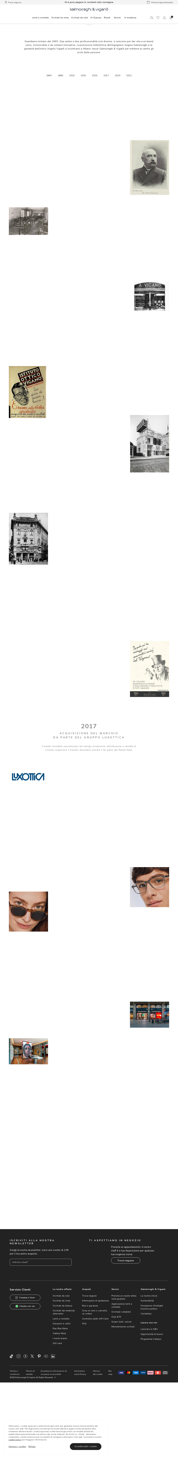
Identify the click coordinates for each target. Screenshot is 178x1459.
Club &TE (116, 1383)
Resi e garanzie (90, 1372)
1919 (71, 146)
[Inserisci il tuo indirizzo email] (40, 1329)
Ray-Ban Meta (60, 1395)
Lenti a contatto (61, 1385)
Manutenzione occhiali (123, 1393)
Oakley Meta (59, 1400)
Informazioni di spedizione (95, 1367)
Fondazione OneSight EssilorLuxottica (152, 1374)
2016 (94, 146)
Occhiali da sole (61, 1362)
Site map (110, 1439)
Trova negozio (13, 2)
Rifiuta (31, 1446)
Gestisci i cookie (17, 1446)
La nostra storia (149, 1362)
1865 (49, 146)
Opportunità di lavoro (152, 1400)
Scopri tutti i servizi (121, 1388)
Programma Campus (151, 1405)
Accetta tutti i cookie (85, 1446)
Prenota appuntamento (160, 2)
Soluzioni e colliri (62, 1390)
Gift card (57, 1410)
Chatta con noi (25, 1373)
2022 (129, 146)
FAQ (84, 1390)
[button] (170, 17)
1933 (83, 146)
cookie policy (15, 1440)
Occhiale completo (121, 1378)
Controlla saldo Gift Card (95, 1385)
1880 (60, 146)
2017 (106, 146)
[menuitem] (40, 17)
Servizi (117, 17)
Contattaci (146, 1380)
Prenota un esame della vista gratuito (123, 1364)
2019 (117, 146)
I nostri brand (60, 1405)
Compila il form (25, 1364)
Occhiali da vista (61, 1367)
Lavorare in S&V (149, 1396)
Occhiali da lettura (62, 1372)
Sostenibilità (147, 1367)
